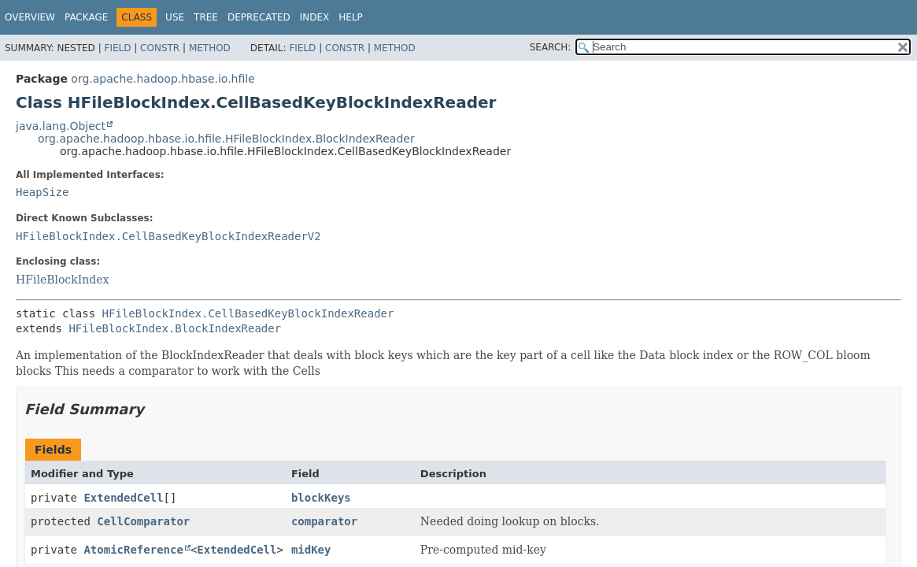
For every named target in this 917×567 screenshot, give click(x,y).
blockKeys (321, 497)
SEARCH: (550, 47)
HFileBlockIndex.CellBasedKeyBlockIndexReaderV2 (168, 236)
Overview (30, 17)
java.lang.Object (60, 126)
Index (315, 17)
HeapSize (42, 192)
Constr (159, 48)
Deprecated (258, 17)
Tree (206, 17)
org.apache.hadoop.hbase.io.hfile (162, 78)
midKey (311, 549)
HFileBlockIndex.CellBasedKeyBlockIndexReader (248, 313)
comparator (324, 521)
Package (86, 17)
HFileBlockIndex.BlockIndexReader (174, 328)
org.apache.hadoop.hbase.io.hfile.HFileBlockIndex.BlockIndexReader (226, 138)
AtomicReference (133, 549)
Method (210, 48)
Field (117, 48)
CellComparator (143, 521)
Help (350, 17)
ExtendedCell (123, 497)
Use (174, 17)
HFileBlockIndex (62, 279)
